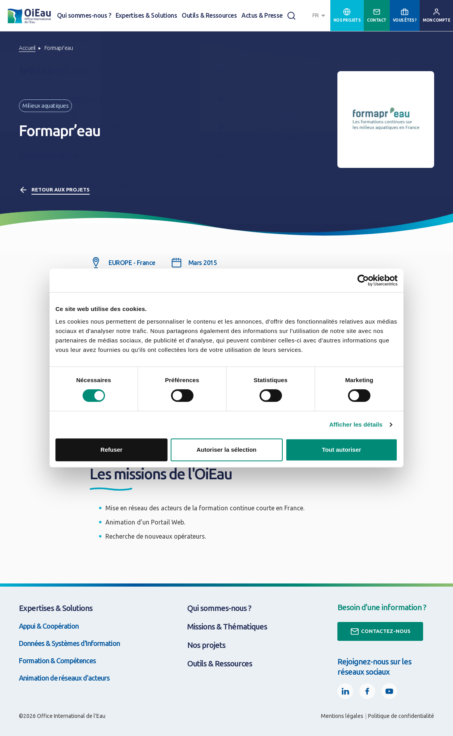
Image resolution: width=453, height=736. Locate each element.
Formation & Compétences (57, 660)
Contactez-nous (380, 631)
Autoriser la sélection (227, 449)
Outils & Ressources (209, 15)
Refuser (112, 449)
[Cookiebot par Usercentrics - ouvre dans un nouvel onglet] (363, 280)
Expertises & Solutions (146, 15)
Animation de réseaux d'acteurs (64, 678)
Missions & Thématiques (227, 626)
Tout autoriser (341, 449)
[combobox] (319, 15)
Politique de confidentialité (401, 716)
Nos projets (206, 645)
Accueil (27, 48)
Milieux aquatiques (45, 105)
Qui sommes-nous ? (84, 15)
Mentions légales (342, 716)
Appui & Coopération (49, 626)
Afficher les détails (355, 424)
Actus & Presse (262, 15)
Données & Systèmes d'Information (69, 643)
